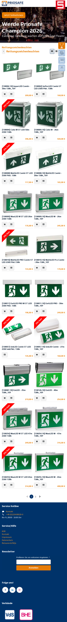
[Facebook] (5, 590)
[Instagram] (20, 590)
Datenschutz (7, 540)
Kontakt (9, 511)
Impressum (7, 537)
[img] (61, 45)
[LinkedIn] (12, 590)
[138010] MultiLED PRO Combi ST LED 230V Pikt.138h (17, 261)
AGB (3, 531)
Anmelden (33, 568)
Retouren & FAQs (9, 543)
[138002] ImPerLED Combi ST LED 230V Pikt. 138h (47, 87)
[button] (4, 94)
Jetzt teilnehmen (13, 15)
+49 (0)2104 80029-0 (14, 514)
